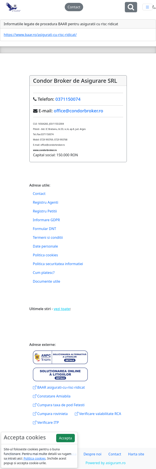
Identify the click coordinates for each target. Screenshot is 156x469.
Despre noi (92, 454)
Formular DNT (44, 228)
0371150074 (67, 99)
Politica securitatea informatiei (58, 263)
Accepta (65, 438)
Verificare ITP (46, 422)
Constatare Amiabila (52, 396)
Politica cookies (45, 255)
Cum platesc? (44, 272)
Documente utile (46, 281)
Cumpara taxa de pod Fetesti (59, 405)
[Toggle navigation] (147, 7)
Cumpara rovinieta (50, 413)
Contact (74, 7)
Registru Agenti (45, 202)
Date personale (45, 246)
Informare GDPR (46, 219)
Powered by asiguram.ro (106, 462)
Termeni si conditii (48, 237)
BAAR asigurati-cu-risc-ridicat (59, 387)
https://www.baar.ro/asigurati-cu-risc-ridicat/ (40, 34)
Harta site (136, 454)
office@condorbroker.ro (78, 111)
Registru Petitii (45, 211)
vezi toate (62, 308)
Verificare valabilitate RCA (98, 413)
